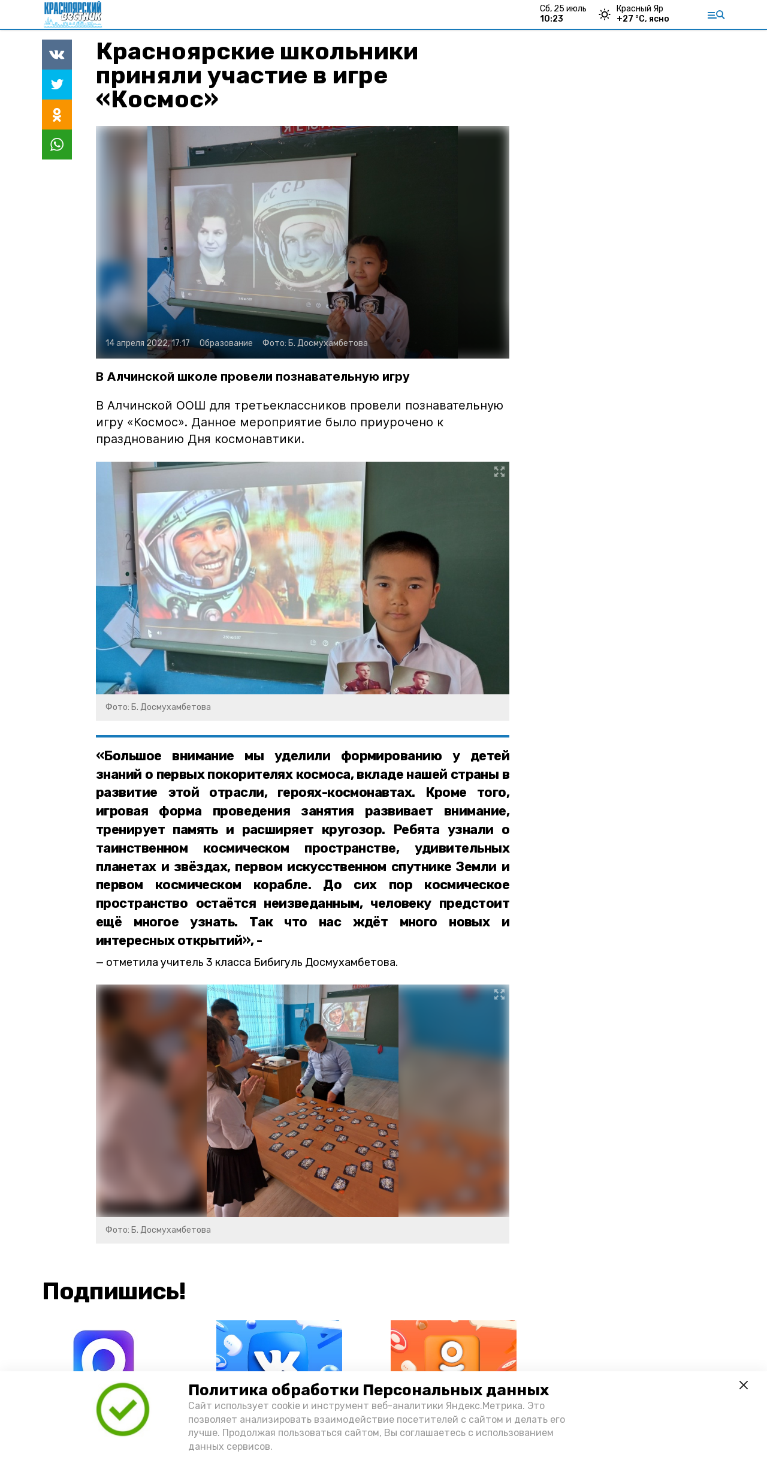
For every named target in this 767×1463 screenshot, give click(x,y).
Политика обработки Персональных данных (368, 1390)
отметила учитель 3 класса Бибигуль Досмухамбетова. (252, 962)
